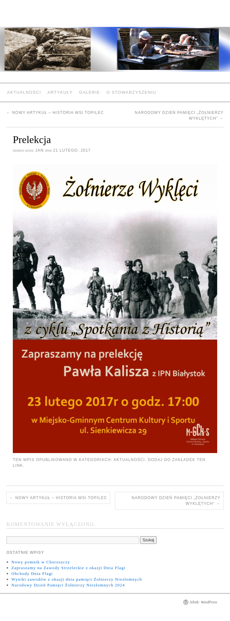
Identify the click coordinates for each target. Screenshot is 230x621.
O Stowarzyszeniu (131, 92)
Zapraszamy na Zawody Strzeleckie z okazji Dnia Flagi (69, 567)
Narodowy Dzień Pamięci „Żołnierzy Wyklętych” (176, 501)
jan (39, 150)
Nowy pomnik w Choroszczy (41, 562)
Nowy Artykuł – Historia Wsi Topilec (55, 112)
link (18, 465)
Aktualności (24, 92)
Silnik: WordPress (203, 602)
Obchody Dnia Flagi (32, 573)
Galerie (89, 92)
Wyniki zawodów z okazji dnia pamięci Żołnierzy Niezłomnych (77, 579)
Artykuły (60, 92)
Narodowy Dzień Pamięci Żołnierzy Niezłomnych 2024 (68, 585)
